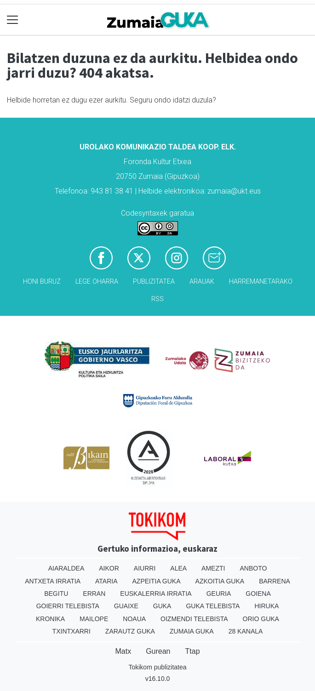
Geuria (218, 593)
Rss (157, 299)
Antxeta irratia (52, 581)
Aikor (109, 568)
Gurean (158, 651)
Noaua (134, 618)
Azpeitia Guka (156, 581)
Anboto (253, 568)
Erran (94, 593)
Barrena (274, 581)
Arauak (201, 282)
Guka (162, 606)
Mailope (94, 618)
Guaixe (126, 606)
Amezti (213, 568)
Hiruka (266, 606)
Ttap (192, 651)
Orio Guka (261, 618)
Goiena (258, 593)
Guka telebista (213, 606)
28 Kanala (246, 631)
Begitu (56, 593)
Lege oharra (96, 282)
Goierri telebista (67, 606)
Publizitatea (154, 282)
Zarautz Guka (130, 631)
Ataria (106, 581)
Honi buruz (42, 282)
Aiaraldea (66, 568)
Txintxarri (71, 631)
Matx (123, 651)
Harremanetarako (260, 282)
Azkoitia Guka (220, 581)
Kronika (50, 618)
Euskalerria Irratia (155, 593)
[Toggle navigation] (13, 20)
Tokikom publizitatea (157, 667)
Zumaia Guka (192, 631)
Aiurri (144, 568)
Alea (178, 568)
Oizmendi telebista (194, 618)
